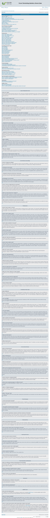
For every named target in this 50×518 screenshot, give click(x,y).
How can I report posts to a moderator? (8, 41)
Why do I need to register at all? (7, 17)
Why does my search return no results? (8, 72)
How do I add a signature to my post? (8, 35)
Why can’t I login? (5, 16)
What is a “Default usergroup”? (7, 60)
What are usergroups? (5, 57)
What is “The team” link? (6, 61)
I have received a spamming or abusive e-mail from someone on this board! (14, 65)
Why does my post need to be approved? (8, 43)
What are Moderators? (5, 56)
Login (3, 7)
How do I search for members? (7, 73)
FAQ (43, 7)
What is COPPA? (4, 22)
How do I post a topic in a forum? (7, 34)
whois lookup (27, 505)
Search (46, 7)
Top (2, 96)
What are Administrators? (6, 55)
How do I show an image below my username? (9, 30)
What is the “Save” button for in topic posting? (9, 42)
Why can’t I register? (5, 23)
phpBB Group (30, 492)
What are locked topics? (6, 52)
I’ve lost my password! (5, 20)
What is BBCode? (5, 46)
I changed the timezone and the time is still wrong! (10, 28)
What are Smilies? (5, 48)
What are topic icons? (5, 53)
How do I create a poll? (5, 36)
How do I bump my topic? (6, 44)
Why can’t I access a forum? (6, 39)
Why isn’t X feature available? (6, 85)
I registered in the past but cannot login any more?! (10, 21)
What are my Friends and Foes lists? (8, 68)
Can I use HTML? (5, 47)
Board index (3, 12)
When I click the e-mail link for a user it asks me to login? (11, 31)
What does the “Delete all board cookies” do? (9, 24)
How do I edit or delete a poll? (6, 38)
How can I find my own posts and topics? (8, 74)
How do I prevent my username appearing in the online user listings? (13, 19)
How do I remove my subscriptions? (7, 78)
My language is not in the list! (6, 29)
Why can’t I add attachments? (6, 40)
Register (6, 7)
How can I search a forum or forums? (8, 71)
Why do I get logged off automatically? (8, 18)
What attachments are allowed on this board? (9, 81)
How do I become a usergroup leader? (8, 59)
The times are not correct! (6, 27)
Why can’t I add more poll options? (7, 37)
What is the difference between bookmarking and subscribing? (12, 77)
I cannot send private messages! (7, 64)
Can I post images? (5, 49)
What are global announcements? (7, 50)
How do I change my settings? (7, 26)
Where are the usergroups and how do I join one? (10, 58)
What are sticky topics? (5, 51)
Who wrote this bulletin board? (7, 84)
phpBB (21, 517)
